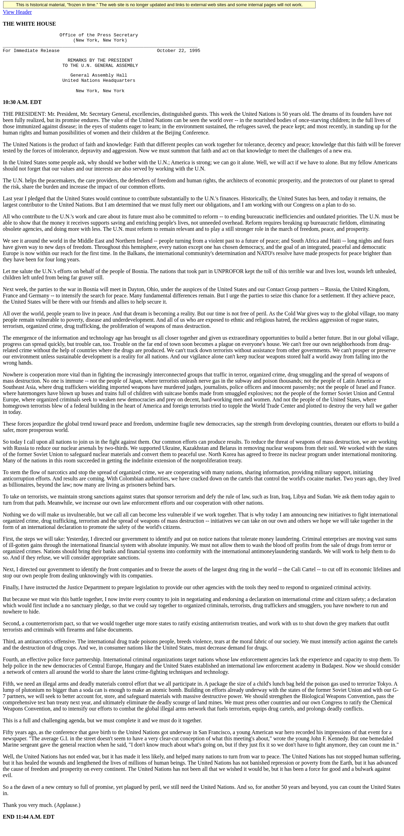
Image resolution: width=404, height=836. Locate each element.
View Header (17, 12)
